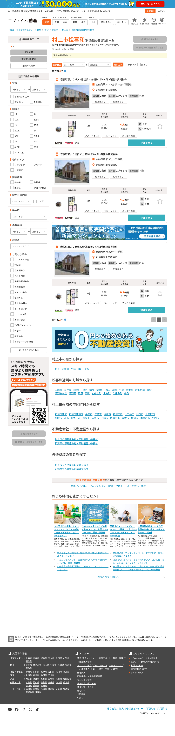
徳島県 (66, 682)
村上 (57, 368)
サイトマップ (137, 672)
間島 (87, 368)
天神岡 (67, 389)
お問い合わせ (137, 665)
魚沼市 (134, 417)
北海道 (29, 658)
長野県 (44, 671)
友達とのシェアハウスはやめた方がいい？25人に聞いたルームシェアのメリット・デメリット (139, 561)
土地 (143, 485)
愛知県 (29, 675)
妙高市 (86, 417)
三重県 (51, 675)
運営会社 (112, 708)
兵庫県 (36, 678)
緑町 (114, 389)
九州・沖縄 (15, 689)
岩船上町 (96, 393)
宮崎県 (66, 689)
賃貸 (79, 658)
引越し (80, 697)
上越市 (104, 417)
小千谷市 (129, 414)
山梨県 (36, 671)
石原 (80, 393)
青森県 (36, 658)
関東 (12, 664)
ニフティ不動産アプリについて (145, 661)
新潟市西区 (61, 414)
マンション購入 (84, 665)
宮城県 (51, 658)
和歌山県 (67, 678)
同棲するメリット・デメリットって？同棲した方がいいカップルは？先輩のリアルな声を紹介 (123, 531)
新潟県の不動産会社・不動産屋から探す (76, 443)
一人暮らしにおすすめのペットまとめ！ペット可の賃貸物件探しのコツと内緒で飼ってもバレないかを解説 (138, 568)
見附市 (58, 417)
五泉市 (95, 417)
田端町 (58, 389)
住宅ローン (82, 690)
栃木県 (68, 664)
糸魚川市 (75, 417)
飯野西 (72, 393)
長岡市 (88, 414)
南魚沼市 (145, 417)
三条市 (98, 414)
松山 (107, 389)
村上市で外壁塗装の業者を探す (71, 464)
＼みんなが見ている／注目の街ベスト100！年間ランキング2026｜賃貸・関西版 (95, 529)
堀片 (91, 389)
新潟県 (29, 671)
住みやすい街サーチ (86, 683)
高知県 (44, 685)
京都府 (44, 678)
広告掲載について (139, 668)
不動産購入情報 (84, 661)
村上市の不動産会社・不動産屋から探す (76, 439)
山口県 (59, 682)
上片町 (107, 393)
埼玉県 (46, 664)
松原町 (99, 389)
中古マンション (98, 485)
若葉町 (129, 389)
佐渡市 (125, 417)
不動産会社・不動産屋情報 (89, 676)
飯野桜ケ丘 (61, 393)
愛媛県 (36, 685)
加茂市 (139, 414)
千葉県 (53, 664)
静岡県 (44, 675)
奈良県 (59, 678)
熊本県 (51, 689)
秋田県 (59, 658)
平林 (73, 368)
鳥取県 (44, 682)
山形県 (66, 658)
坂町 (80, 368)
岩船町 (65, 368)
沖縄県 (38, 692)
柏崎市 (107, 414)
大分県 (59, 689)
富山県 (51, 671)
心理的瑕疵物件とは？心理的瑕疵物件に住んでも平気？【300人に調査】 (151, 529)
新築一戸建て (115, 485)
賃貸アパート (105, 658)
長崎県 (44, 689)
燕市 (66, 417)
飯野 (149, 389)
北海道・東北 (16, 658)
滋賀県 (51, 678)
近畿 (12, 678)
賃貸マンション (89, 658)
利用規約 (150, 708)
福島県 (29, 661)
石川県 (59, 671)
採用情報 (162, 708)
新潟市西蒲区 (76, 414)
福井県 (66, 671)
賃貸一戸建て (119, 658)
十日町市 (150, 414)
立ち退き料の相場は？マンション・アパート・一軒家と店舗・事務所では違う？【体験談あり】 (66, 531)
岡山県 (36, 682)
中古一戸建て (132, 485)
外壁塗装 (81, 694)
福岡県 (29, 689)
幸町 (126, 393)
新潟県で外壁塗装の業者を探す (71, 469)
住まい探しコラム (85, 686)
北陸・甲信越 (16, 671)
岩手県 (44, 658)
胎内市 (155, 417)
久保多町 (117, 393)
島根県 (51, 682)
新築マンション (79, 485)
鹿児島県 (30, 692)
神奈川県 (37, 664)
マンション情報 (84, 679)
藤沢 (85, 389)
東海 (12, 675)
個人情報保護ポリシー (131, 708)
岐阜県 (36, 675)
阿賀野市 (115, 417)
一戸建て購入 (83, 668)
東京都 (29, 664)
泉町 (87, 393)
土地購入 (81, 672)
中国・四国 (15, 682)
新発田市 (118, 414)
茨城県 (61, 664)
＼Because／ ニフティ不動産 (144, 658)
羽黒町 (76, 389)
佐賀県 (36, 689)
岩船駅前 (140, 389)
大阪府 (29, 678)
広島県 (29, 682)
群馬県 (29, 667)
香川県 (29, 685)
